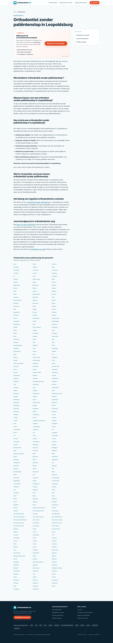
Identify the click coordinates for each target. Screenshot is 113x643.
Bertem (54, 288)
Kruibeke (15, 414)
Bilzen (15, 294)
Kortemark (16, 408)
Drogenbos (55, 327)
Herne (15, 369)
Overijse (35, 486)
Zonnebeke (55, 580)
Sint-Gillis (35, 513)
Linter (34, 435)
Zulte (14, 586)
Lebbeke (54, 420)
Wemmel (54, 556)
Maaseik (54, 444)
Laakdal (15, 417)
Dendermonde (55, 318)
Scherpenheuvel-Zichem (39, 507)
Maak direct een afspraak (55, 43)
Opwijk (34, 480)
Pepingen (35, 489)
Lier (53, 429)
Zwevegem (16, 589)
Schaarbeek (55, 504)
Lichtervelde (16, 429)
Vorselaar (54, 547)
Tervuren (15, 535)
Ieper (34, 387)
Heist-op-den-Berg (18, 363)
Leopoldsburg (36, 426)
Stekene (15, 531)
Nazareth (54, 465)
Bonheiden (35, 297)
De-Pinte (35, 315)
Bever (14, 291)
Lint (14, 435)
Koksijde (35, 405)
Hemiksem (35, 363)
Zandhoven (36, 571)
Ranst (14, 495)
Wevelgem (16, 562)
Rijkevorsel (35, 498)
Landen (15, 420)
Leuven (54, 426)
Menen (15, 456)
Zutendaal (35, 586)
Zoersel (54, 577)
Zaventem (54, 571)
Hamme (15, 357)
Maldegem (54, 447)
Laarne (34, 417)
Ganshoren (16, 339)
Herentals (15, 366)
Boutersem (35, 303)
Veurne (34, 544)
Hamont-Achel (36, 357)
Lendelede (54, 423)
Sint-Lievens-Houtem (57, 519)
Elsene (15, 333)
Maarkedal (35, 444)
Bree (14, 309)
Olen (34, 474)
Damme (35, 312)
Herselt (34, 369)
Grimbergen (55, 348)
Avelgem (15, 279)
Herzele (15, 372)
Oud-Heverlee (55, 480)
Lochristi (15, 438)
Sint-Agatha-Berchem (38, 510)
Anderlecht (35, 270)
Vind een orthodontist (82, 38)
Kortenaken (36, 408)
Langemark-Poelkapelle (39, 420)
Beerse (34, 282)
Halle (34, 354)
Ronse (15, 501)
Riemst (15, 498)
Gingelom (35, 345)
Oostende (54, 474)
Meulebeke (55, 459)
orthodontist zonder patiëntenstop (38, 202)
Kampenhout (36, 393)
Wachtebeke (36, 553)
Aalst (14, 264)
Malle (14, 450)
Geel (53, 339)
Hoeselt (54, 375)
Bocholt (54, 294)
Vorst (14, 550)
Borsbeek (15, 303)
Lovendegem (36, 441)
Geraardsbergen (17, 345)
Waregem (54, 553)
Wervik (15, 559)
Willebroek (54, 565)
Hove (14, 384)
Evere (14, 336)
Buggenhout (16, 312)
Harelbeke (54, 357)
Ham (53, 354)
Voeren (34, 547)
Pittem (53, 489)
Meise (34, 453)
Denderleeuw (36, 318)
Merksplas (16, 459)
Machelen (35, 447)
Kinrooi (34, 399)
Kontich (54, 405)
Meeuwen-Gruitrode (18, 453)
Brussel (54, 309)
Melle (53, 453)
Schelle (15, 507)
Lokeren (35, 438)
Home (14, 12)
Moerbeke (35, 462)
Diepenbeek (16, 324)
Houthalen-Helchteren (38, 381)
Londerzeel (16, 441)
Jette (53, 390)
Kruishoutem (36, 414)
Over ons (79, 609)
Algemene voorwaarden (83, 615)
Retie (53, 495)
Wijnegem (35, 565)
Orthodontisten (53, 2)
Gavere (34, 339)
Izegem (15, 390)
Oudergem (16, 486)
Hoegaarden (16, 375)
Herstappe (54, 369)
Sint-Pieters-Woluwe (18, 525)
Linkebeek (54, 432)
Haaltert (54, 351)
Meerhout (54, 450)
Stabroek (15, 529)
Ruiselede (15, 504)
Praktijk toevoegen (81, 42)
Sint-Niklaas (36, 523)
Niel (53, 468)
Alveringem (16, 270)
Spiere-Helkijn (55, 525)
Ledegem (35, 423)
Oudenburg (55, 483)
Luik (36, 625)
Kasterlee (54, 396)
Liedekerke (35, 429)
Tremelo (35, 541)
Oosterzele (16, 477)
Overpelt (54, 486)
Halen (14, 354)
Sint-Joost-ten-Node (38, 516)
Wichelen (54, 562)
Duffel (14, 330)
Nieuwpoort (36, 471)
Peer (14, 489)
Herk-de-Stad (55, 366)
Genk (34, 342)
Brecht (34, 306)
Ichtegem (15, 387)
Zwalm (53, 586)
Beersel (54, 282)
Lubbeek (54, 441)
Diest (34, 324)
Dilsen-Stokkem (37, 327)
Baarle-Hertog (36, 279)
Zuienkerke (55, 583)
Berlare (34, 288)
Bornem (54, 300)
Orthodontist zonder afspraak (85, 612)
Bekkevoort (36, 285)
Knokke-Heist (36, 402)
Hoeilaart (35, 375)
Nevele (34, 468)
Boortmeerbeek (17, 300)
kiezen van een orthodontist (25, 224)
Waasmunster (16, 553)
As (14, 276)
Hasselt (15, 360)
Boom (53, 297)
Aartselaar (16, 267)
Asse (34, 276)
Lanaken (54, 417)
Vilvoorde (54, 544)
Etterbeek (54, 333)
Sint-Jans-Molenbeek (18, 516)
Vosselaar (35, 550)
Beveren (35, 291)
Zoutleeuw (35, 583)
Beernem (15, 282)
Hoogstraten (55, 378)
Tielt (53, 535)
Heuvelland (55, 372)
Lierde (15, 432)
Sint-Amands (55, 510)
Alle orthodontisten (57, 609)
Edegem (35, 330)
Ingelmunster (55, 387)
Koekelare (54, 402)
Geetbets (15, 342)
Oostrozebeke (55, 477)
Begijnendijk (16, 285)
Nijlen (53, 471)
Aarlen (76, 625)
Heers (53, 360)
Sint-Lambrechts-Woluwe (19, 519)
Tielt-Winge (16, 538)
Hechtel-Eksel (36, 360)
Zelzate (54, 574)
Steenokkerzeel (56, 529)
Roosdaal (35, 501)
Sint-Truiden (36, 525)
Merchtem (35, 456)
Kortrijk (34, 411)
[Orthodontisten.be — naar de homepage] (22, 2)
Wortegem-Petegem (57, 568)
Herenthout (35, 366)
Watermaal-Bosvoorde (19, 556)
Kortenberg (55, 408)
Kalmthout (16, 393)
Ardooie (35, 273)
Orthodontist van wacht (65, 2)
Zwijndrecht (36, 589)
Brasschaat (16, 306)
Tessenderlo (36, 535)
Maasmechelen (17, 447)
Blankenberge (36, 294)
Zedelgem (16, 574)
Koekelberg (16, 405)
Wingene (15, 568)
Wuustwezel (16, 571)
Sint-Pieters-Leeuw (57, 523)
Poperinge (16, 492)
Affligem (35, 267)
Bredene (54, 306)
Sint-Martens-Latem (18, 523)
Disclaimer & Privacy (82, 618)
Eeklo (53, 330)
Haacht (34, 351)
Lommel (54, 438)
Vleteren (15, 547)
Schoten (15, 510)
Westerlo (35, 559)
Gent (53, 342)
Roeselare (54, 498)
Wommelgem (36, 568)
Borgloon (35, 300)
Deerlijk (54, 315)
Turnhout (54, 541)
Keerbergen (16, 399)
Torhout (15, 541)
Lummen (15, 444)
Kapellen (15, 396)
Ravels (34, 495)
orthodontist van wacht (38, 249)
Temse (34, 531)
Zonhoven (35, 580)
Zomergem (16, 580)
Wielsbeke (16, 565)
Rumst (34, 504)
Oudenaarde (36, 483)
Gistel (53, 345)
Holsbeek (15, 378)
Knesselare (16, 402)
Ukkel (14, 544)
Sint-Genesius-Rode (18, 513)
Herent (53, 363)
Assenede (54, 276)
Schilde (54, 507)
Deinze (15, 318)
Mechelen (35, 450)
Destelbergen (55, 321)
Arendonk (54, 273)
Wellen (34, 556)
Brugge (34, 309)
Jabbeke (35, 390)
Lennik (15, 426)
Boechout (15, 297)
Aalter (34, 264)
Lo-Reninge (55, 435)
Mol (53, 462)
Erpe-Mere (35, 333)
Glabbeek (15, 348)
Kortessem (16, 411)
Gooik (34, 348)
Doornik (82, 625)
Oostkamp (35, 477)
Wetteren (54, 559)
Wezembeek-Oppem (38, 562)
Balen (53, 279)
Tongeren (54, 538)
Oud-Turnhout (17, 483)
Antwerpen (55, 270)
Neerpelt (15, 468)
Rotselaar (54, 501)
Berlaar (15, 288)
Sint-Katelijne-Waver (57, 516)
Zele (34, 574)
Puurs (53, 492)
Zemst (15, 577)
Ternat (53, 531)
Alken (53, 267)
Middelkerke (16, 462)
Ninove (15, 474)
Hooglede (35, 378)
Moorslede (16, 465)
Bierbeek (54, 291)
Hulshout (54, 384)
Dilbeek (15, 327)
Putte (34, 492)
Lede (14, 423)
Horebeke (16, 381)
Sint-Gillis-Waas (56, 513)
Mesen (34, 459)
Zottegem (16, 583)
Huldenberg (36, 384)
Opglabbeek (16, 480)
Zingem (35, 577)
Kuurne (53, 414)
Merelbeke (54, 456)
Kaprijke (35, 396)
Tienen (34, 538)
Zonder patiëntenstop (81, 2)
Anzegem (15, 273)
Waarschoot (55, 550)
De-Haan (54, 312)
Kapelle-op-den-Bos (57, 393)
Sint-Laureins (36, 519)
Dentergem (16, 321)
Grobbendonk (17, 351)
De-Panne (16, 315)
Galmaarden (55, 336)
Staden (34, 529)
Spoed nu (94, 2)
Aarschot (54, 264)
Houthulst (54, 381)
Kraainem (54, 411)
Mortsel (35, 465)
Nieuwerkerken (17, 471)
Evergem (35, 336)
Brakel (53, 303)
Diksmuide (54, 324)
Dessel (34, 321)
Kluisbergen (55, 399)
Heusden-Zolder (37, 372)
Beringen (54, 285)
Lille (34, 432)
